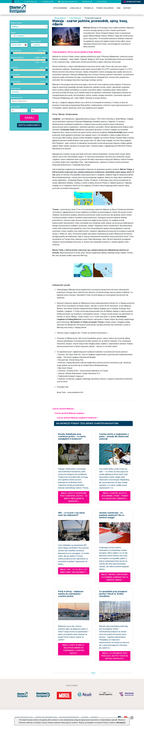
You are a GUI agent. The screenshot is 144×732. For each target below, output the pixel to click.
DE (18, 1)
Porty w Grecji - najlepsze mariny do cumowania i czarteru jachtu (70, 593)
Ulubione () (87, 1)
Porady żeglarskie (105, 8)
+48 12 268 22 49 (30, 1)
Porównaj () (102, 1)
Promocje (88, 8)
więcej (93, 673)
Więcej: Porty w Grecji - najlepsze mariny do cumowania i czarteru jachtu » (73, 649)
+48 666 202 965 (47, 1)
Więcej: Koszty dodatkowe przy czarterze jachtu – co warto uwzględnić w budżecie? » (73, 497)
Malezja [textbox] (15, 27)
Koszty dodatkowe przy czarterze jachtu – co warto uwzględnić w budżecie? (72, 436)
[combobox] (29, 27)
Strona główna (60, 18)
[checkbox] (15, 36)
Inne (119, 8)
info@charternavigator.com (68, 1)
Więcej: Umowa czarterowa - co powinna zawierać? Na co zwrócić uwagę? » (114, 577)
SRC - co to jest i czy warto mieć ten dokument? (71, 513)
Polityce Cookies (108, 723)
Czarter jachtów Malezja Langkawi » (70, 413)
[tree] (29, 36)
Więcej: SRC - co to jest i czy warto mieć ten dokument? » (73, 570)
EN (16, 1)
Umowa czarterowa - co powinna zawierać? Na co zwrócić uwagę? (111, 515)
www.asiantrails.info (75, 392)
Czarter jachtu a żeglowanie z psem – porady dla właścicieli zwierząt (114, 436)
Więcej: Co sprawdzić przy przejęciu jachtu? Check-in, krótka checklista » (114, 656)
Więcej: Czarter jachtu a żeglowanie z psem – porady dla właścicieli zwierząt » (114, 496)
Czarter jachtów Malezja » (63, 409)
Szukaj (29, 117)
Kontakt (127, 8)
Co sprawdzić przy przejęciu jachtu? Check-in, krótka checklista (113, 593)
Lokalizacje (75, 8)
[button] (13, 36)
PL (13, 1)
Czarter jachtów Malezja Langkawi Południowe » (77, 418)
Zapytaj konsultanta (29, 125)
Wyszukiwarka (60, 8)
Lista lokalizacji (75, 18)
